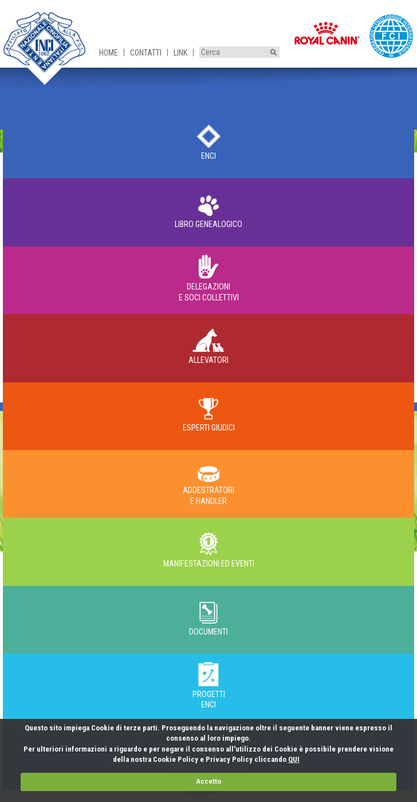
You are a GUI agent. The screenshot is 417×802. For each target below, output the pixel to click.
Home (108, 53)
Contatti (146, 53)
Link (180, 53)
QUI (294, 759)
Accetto (208, 781)
